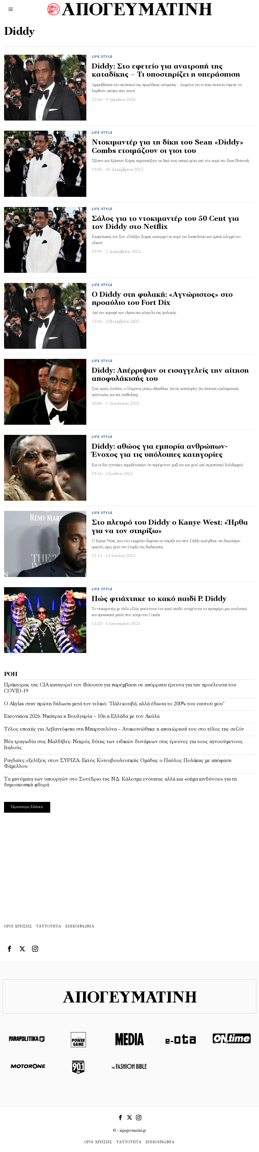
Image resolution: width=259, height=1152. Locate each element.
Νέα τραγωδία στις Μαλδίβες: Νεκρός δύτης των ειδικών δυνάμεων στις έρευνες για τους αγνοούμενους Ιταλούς (123, 745)
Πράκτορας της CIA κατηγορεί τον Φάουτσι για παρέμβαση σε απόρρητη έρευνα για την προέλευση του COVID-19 (120, 688)
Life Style (102, 57)
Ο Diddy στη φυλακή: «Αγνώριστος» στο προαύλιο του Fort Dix (162, 299)
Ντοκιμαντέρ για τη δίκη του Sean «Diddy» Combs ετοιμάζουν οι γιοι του (167, 147)
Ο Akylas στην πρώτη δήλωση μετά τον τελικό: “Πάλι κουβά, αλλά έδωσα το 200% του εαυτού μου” (114, 704)
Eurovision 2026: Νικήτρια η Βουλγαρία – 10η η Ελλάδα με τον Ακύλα (82, 716)
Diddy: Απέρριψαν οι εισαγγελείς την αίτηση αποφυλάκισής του (170, 375)
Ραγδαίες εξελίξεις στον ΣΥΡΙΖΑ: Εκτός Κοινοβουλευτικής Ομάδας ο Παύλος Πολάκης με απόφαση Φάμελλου (117, 763)
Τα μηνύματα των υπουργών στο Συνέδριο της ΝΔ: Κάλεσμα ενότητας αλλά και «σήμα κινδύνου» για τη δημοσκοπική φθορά (120, 782)
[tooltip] (9, 948)
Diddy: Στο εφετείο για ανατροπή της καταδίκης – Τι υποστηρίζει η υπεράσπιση (166, 71)
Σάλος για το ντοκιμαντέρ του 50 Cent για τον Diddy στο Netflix (165, 223)
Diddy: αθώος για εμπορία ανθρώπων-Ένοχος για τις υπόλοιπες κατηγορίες (160, 451)
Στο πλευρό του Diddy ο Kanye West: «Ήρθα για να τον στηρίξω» (170, 527)
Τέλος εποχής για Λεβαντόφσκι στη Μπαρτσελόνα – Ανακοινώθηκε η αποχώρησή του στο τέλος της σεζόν (124, 729)
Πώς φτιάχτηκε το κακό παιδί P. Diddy (159, 599)
